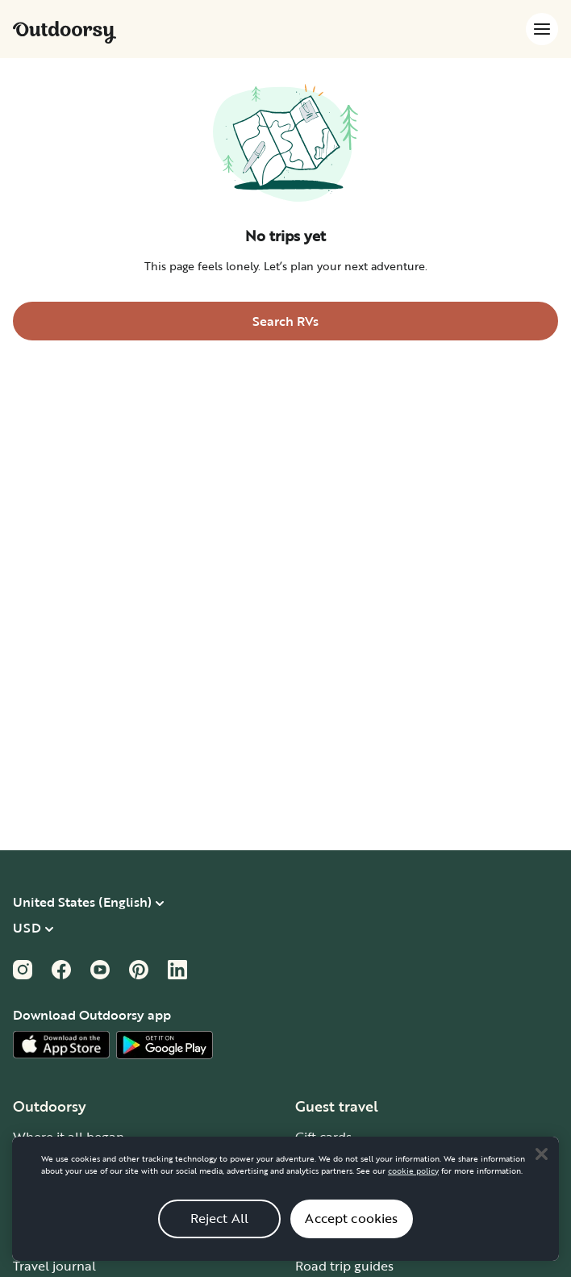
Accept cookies (351, 1236)
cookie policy (413, 1188)
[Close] (541, 1171)
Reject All (219, 1236)
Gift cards (323, 1136)
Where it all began (68, 1136)
